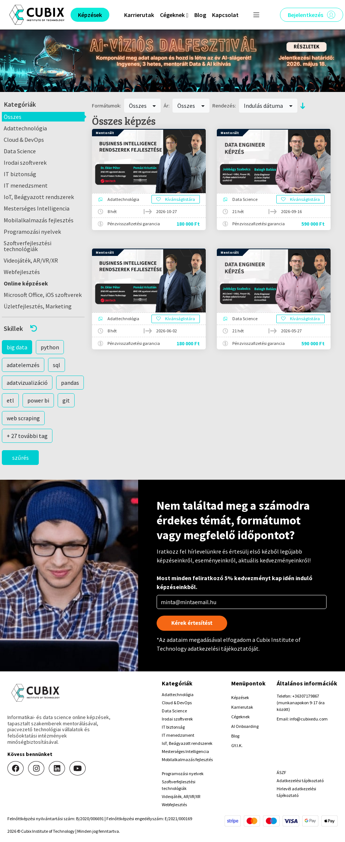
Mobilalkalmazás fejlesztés (39, 220)
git (66, 400)
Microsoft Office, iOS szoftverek (43, 294)
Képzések (240, 697)
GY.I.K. (237, 745)
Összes (12, 116)
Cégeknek (240, 716)
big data (17, 347)
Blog (200, 14)
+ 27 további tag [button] (27, 435)
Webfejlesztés (22, 271)
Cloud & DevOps (24, 139)
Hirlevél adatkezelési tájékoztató (296, 792)
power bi (38, 400)
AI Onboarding (245, 726)
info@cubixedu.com (309, 719)
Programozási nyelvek (32, 231)
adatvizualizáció (27, 382)
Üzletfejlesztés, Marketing (38, 306)
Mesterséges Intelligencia (36, 208)
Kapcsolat (225, 14)
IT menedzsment (26, 185)
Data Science (20, 151)
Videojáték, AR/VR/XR (31, 260)
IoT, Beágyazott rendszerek (39, 197)
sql (56, 365)
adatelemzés (23, 365)
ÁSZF (281, 772)
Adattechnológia (25, 128)
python (50, 347)
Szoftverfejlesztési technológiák (27, 246)
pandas (70, 382)
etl (10, 400)
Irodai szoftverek (25, 162)
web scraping (23, 418)
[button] (43, 328)
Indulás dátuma (268, 105)
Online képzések (26, 283)
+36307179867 (305, 696)
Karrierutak (139, 14)
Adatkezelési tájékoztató (300, 780)
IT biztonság (20, 174)
